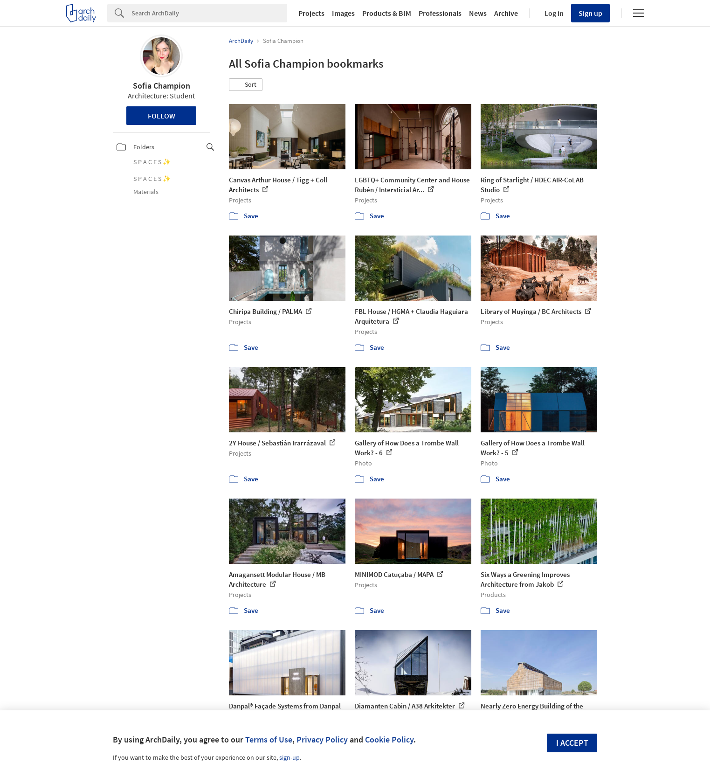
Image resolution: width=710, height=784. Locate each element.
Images (343, 13)
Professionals (440, 13)
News (478, 13)
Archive (506, 13)
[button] (245, 84)
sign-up (289, 757)
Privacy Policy (322, 739)
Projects (311, 13)
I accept (572, 742)
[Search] (209, 13)
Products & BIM (386, 13)
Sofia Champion (161, 85)
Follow (161, 115)
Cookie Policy (389, 739)
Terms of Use (268, 739)
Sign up (590, 13)
